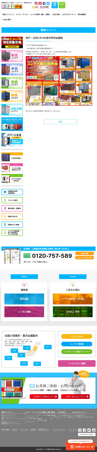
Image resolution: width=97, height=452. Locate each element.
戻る (61, 122)
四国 (24, 363)
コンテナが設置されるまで (64, 415)
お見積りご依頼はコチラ (44, 396)
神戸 (21, 355)
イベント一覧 (24, 429)
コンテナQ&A (77, 336)
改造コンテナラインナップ (8, 417)
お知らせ (14, 429)
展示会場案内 (5, 429)
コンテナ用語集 (77, 344)
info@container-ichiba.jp (87, 434)
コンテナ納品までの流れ (73, 299)
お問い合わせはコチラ (75, 396)
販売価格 (24, 299)
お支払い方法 (72, 312)
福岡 (14, 351)
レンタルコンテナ (29, 417)
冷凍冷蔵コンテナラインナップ (9, 422)
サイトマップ (72, 429)
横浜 (37, 364)
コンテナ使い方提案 (41, 420)
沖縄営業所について (44, 429)
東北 (48, 347)
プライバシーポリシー (59, 429)
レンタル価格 (24, 312)
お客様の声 (39, 418)
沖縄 (8, 358)
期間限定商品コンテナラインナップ (10, 423)
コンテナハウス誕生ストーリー (76, 352)
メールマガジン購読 (77, 363)
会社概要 (33, 429)
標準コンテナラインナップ (8, 415)
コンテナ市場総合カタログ (79, 415)
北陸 (26, 348)
